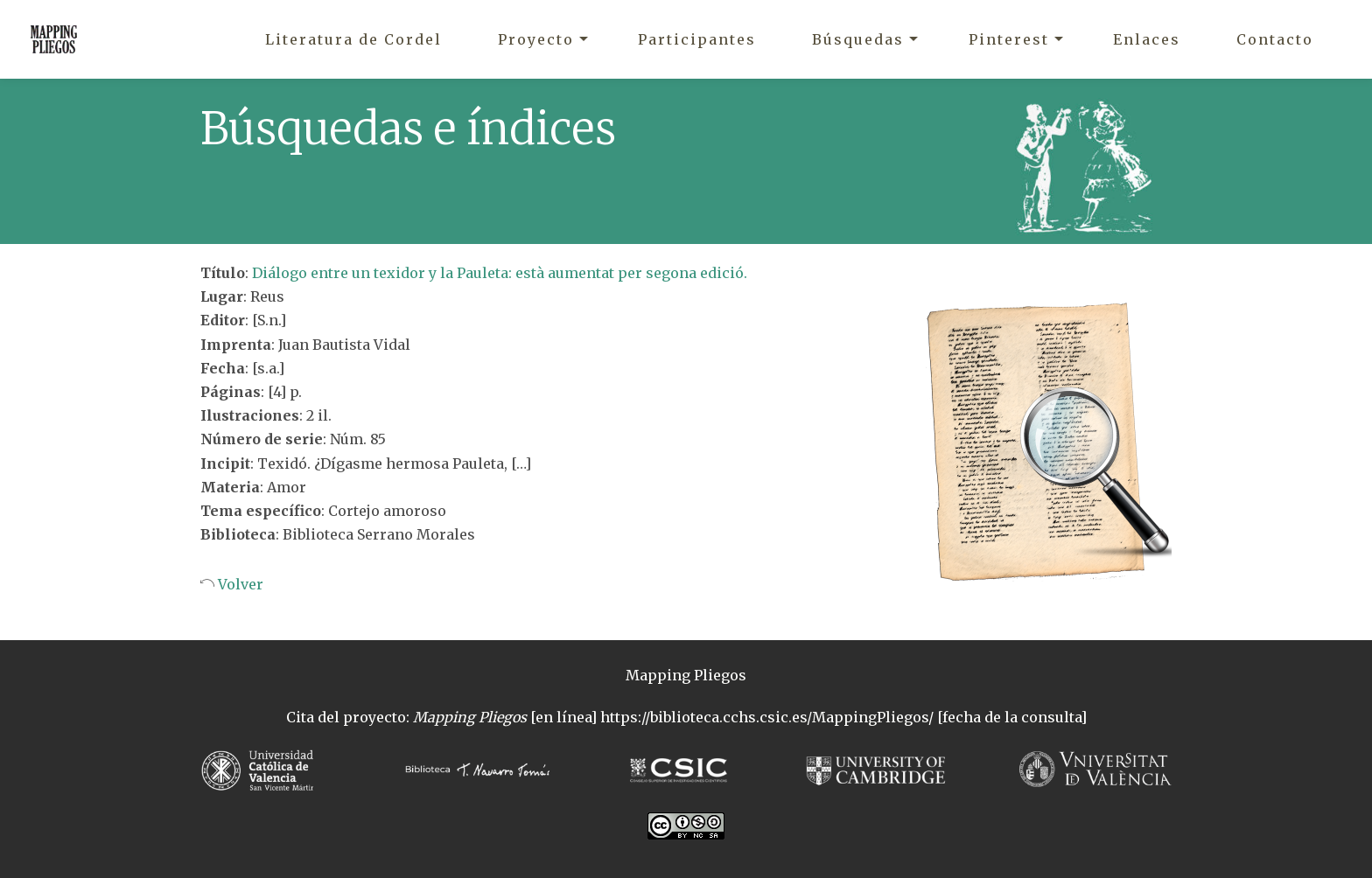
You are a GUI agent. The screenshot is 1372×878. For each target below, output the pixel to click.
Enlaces (1146, 39)
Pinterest (1009, 39)
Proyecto (536, 39)
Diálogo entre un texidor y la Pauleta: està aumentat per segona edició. (499, 273)
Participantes (697, 39)
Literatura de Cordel (353, 39)
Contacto (1274, 39)
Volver (238, 584)
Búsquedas (858, 39)
